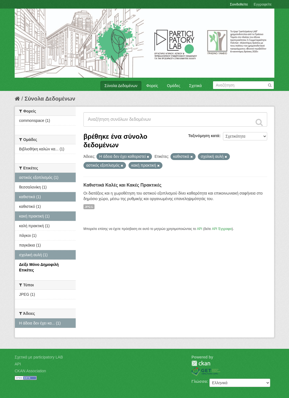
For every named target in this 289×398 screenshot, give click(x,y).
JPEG (89, 207)
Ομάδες (173, 85)
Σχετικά (195, 85)
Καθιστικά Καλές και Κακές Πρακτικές (122, 185)
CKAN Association (30, 371)
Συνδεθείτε (239, 4)
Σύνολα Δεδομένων (120, 85)
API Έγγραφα (222, 229)
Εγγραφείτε (263, 4)
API (199, 229)
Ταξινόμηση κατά (203, 135)
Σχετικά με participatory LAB (39, 357)
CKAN (200, 363)
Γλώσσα (199, 381)
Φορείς (152, 85)
